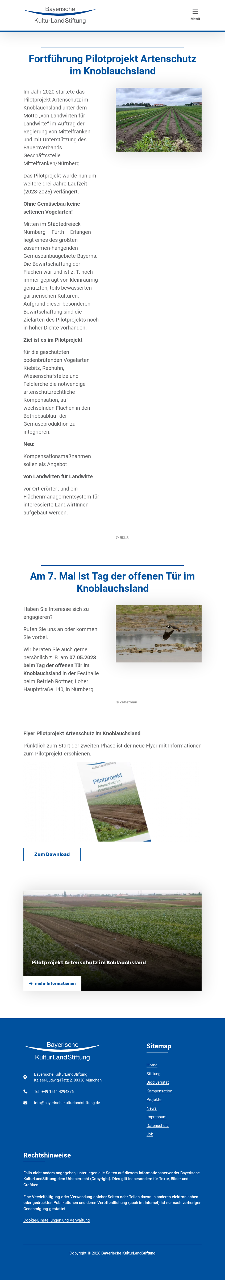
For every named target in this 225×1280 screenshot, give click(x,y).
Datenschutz (158, 1125)
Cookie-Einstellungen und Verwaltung (56, 1220)
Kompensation (159, 1091)
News (152, 1108)
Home (152, 1065)
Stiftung (153, 1073)
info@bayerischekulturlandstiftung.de (67, 1102)
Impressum (156, 1116)
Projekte (154, 1099)
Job (150, 1134)
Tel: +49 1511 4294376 (54, 1091)
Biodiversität (158, 1082)
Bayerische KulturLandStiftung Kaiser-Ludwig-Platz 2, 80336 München (68, 1077)
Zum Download (52, 854)
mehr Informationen (52, 983)
